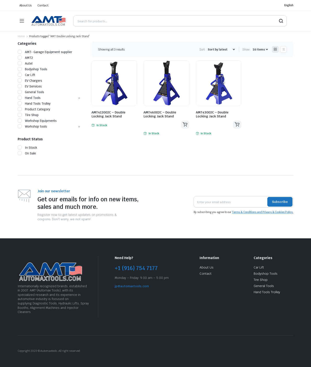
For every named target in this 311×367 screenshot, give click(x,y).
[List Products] (283, 49)
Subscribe (280, 202)
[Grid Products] (275, 49)
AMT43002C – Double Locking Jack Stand (212, 114)
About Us (25, 5)
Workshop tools (32, 126)
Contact (42, 5)
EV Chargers (30, 81)
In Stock (27, 148)
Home (21, 36)
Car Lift (26, 75)
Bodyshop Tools (32, 69)
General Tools (31, 92)
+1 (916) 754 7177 (136, 268)
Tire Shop (28, 115)
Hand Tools (29, 98)
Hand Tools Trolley (34, 104)
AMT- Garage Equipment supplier (45, 52)
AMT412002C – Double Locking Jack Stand (109, 114)
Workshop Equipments (37, 121)
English (288, 5)
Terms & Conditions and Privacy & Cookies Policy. (262, 212)
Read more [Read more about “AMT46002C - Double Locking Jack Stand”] (185, 125)
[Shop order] (221, 49)
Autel (25, 63)
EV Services (30, 86)
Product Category (34, 109)
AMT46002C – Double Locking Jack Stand (160, 114)
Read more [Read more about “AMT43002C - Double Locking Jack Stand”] (237, 125)
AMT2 (25, 58)
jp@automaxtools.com (132, 286)
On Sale (27, 153)
